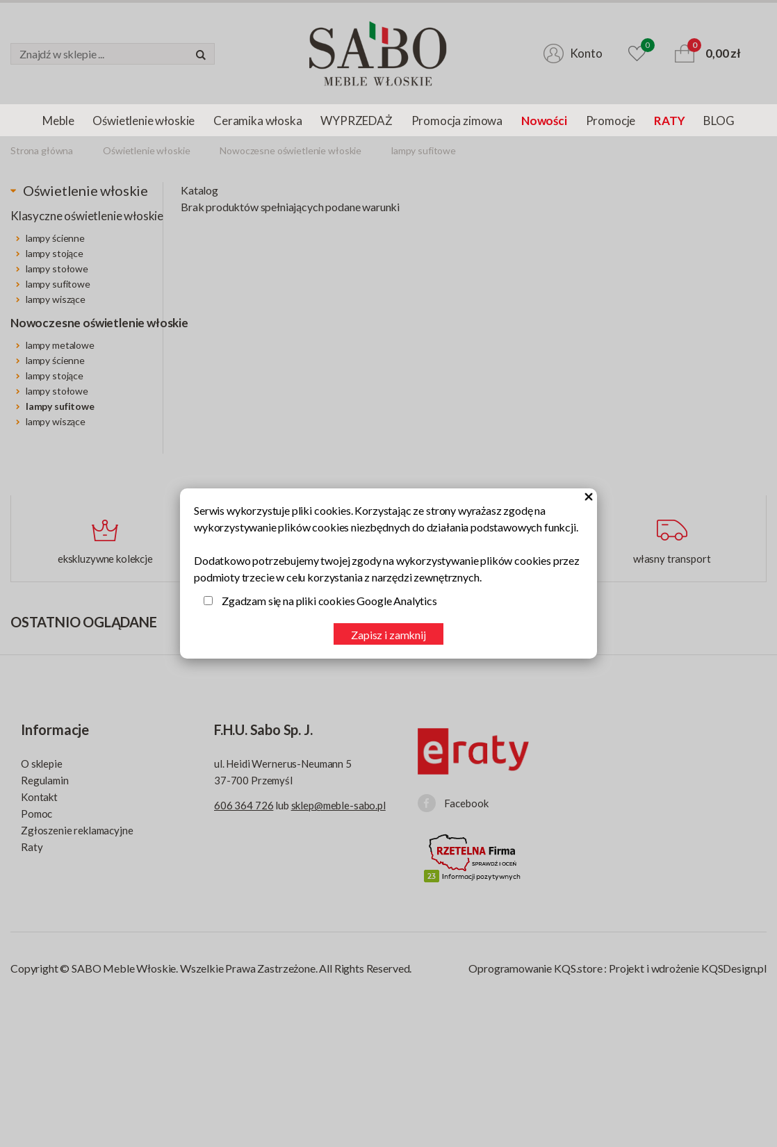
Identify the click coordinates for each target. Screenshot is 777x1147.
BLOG (718, 120)
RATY (669, 120)
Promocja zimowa (456, 120)
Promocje (611, 120)
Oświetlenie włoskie (143, 120)
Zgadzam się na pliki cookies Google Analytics (329, 600)
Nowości (544, 120)
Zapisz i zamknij (388, 634)
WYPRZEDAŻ (356, 120)
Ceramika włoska (257, 120)
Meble (58, 120)
